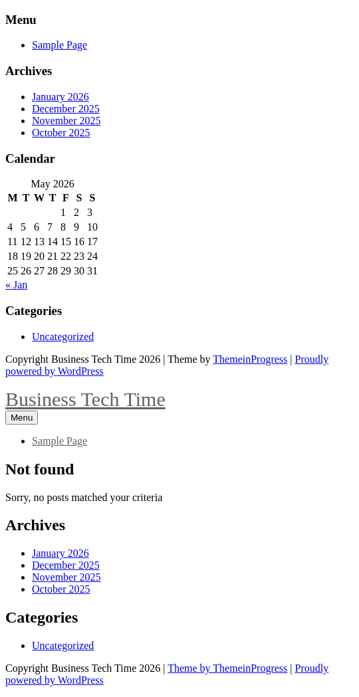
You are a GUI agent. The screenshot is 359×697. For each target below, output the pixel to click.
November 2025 (66, 120)
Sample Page (59, 44)
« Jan (16, 284)
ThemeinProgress (250, 359)
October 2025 (61, 132)
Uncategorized (63, 336)
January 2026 (60, 96)
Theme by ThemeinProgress (227, 668)
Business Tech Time (85, 399)
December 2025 (66, 108)
